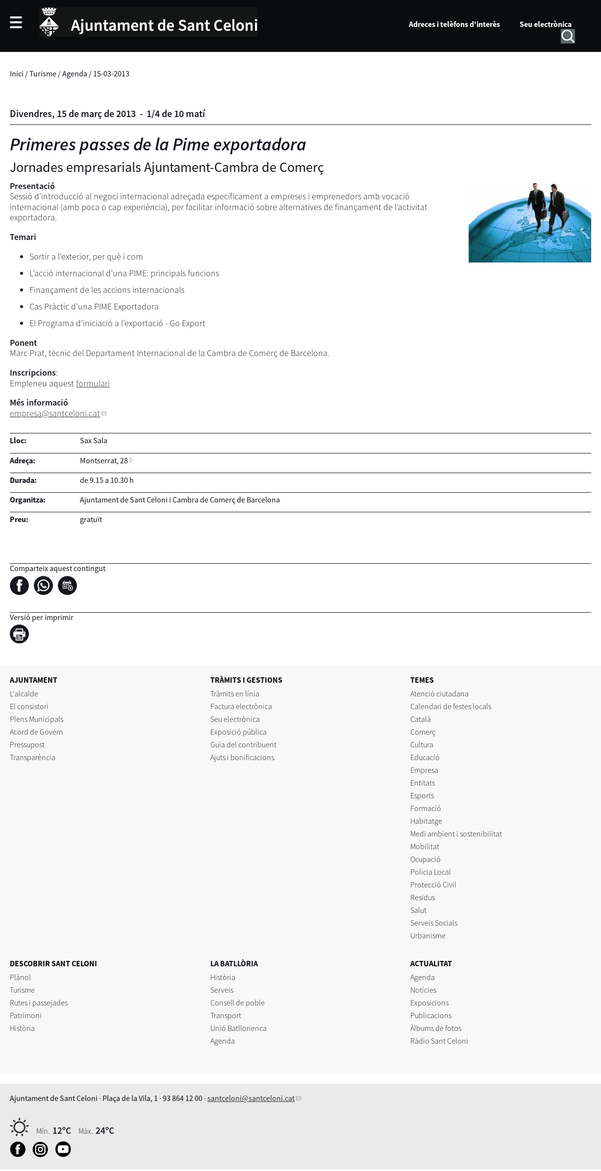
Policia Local (430, 872)
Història (22, 1028)
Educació (425, 757)
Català (420, 719)
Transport (225, 1015)
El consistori (29, 706)
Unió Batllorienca (238, 1028)
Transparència (32, 757)
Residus (422, 897)
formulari (93, 383)
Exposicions (429, 1002)
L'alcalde (24, 693)
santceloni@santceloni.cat (251, 1098)
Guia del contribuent (243, 744)
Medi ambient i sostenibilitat (456, 833)
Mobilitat (424, 846)
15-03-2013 (111, 73)
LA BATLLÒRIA (234, 963)
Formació (425, 808)
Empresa (424, 770)
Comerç (422, 732)
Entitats (422, 783)
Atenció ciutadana (439, 693)
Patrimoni (26, 1015)
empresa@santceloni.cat (55, 413)
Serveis (221, 990)
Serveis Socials (433, 923)
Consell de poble (237, 1002)
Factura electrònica (241, 706)
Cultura (421, 744)
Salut (418, 910)
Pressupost (27, 744)
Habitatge (426, 821)
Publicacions (430, 1015)
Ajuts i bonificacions (242, 757)
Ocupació (425, 859)
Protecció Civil (433, 884)
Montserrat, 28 (104, 460)
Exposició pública (238, 732)
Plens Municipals (36, 719)
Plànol (20, 977)
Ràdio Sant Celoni (439, 1041)
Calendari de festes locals (450, 706)
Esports (422, 795)
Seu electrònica (546, 24)
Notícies (423, 990)
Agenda (74, 73)
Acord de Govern (36, 732)
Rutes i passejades (39, 1002)
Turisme (42, 73)
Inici (17, 73)
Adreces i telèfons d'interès (454, 24)
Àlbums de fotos (435, 1028)
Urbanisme (428, 935)
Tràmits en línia (234, 693)
